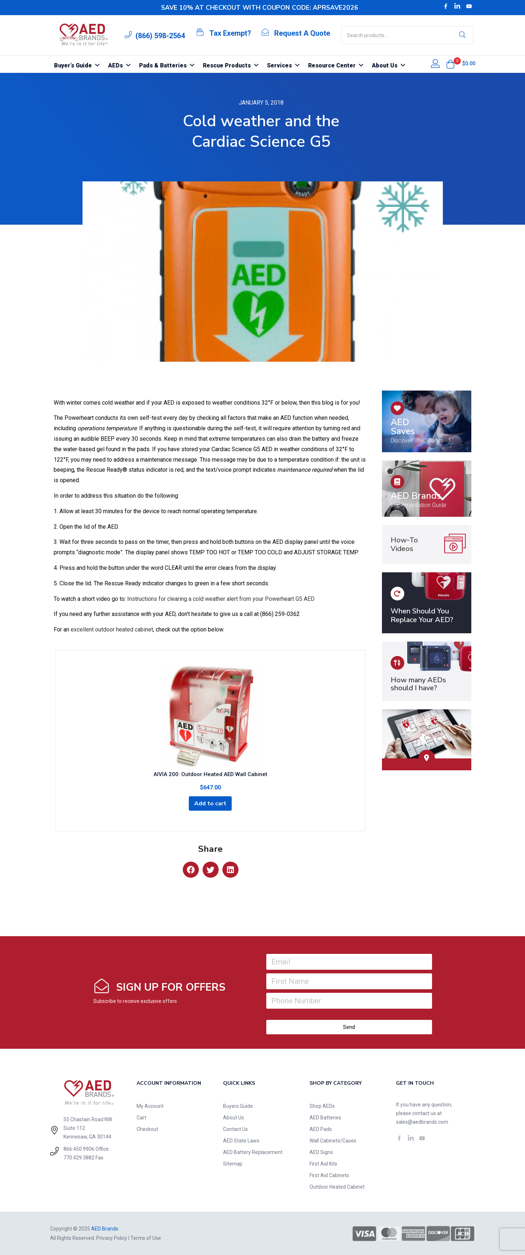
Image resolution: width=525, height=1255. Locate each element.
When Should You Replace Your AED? (422, 615)
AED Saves (403, 426)
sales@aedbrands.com (422, 1122)
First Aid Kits (323, 1164)
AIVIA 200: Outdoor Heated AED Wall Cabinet (210, 774)
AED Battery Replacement (252, 1152)
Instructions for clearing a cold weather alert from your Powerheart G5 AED (221, 598)
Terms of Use (145, 1238)
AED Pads (321, 1129)
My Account (150, 1106)
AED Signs (321, 1152)
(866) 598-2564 (160, 35)
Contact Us (235, 1129)
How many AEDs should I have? (418, 684)
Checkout (147, 1129)
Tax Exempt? (230, 33)
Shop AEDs (322, 1106)
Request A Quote (302, 33)
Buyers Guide (238, 1106)
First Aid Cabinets (329, 1175)
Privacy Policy (111, 1238)
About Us (233, 1117)
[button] (450, 64)
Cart (141, 1117)
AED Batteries (325, 1117)
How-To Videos (404, 544)
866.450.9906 (78, 1149)
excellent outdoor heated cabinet (112, 629)
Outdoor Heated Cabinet (337, 1187)
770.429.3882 (78, 1158)
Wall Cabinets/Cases (333, 1141)
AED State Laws (241, 1141)
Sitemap (233, 1164)
